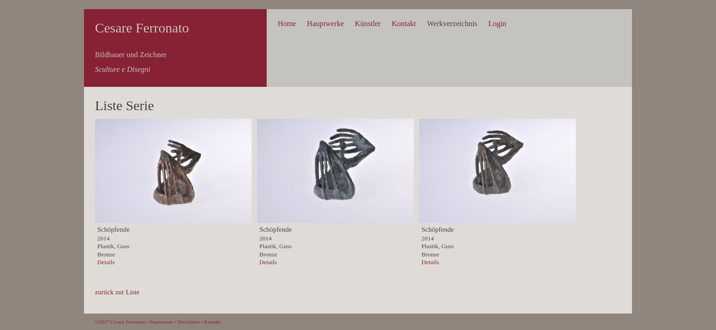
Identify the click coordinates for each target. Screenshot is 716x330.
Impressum (161, 322)
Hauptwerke (325, 23)
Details (106, 262)
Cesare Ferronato (142, 27)
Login (497, 23)
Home (287, 23)
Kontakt (404, 23)
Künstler (368, 23)
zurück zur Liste (117, 292)
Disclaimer (188, 322)
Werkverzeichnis (452, 23)
